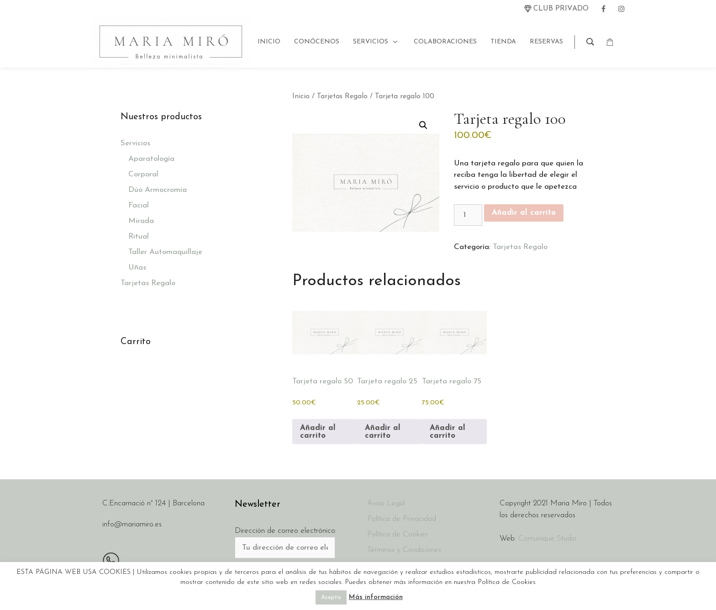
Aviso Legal (386, 503)
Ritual (138, 236)
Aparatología (151, 159)
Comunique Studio (547, 538)
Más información (376, 597)
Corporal (143, 174)
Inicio (301, 96)
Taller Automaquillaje (165, 252)
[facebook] (603, 8)
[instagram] (621, 8)
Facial (138, 205)
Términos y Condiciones (404, 550)
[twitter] (556, 8)
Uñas (137, 267)
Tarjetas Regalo (342, 96)
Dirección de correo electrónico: (286, 531)
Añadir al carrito (524, 213)
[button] (423, 125)
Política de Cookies (397, 534)
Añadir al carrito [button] (318, 432)
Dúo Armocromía (157, 190)
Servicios (135, 143)
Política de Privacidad (401, 519)
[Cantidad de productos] (468, 215)
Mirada (141, 221)
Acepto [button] (331, 597)
